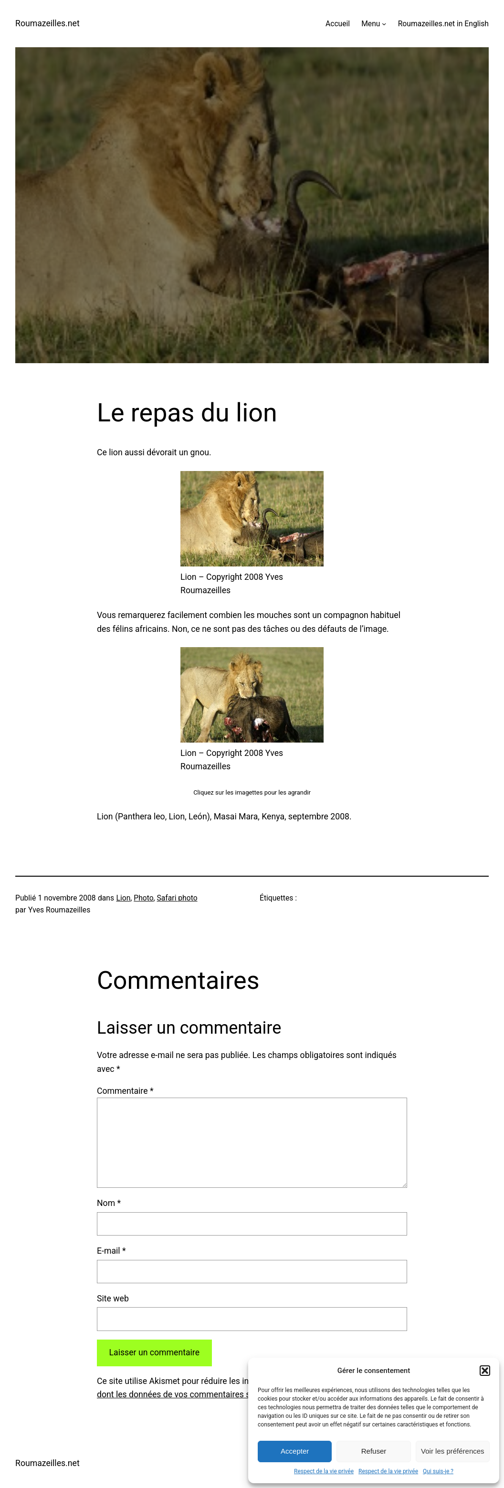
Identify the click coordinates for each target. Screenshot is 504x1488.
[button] (485, 1370)
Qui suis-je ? (438, 1471)
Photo (143, 897)
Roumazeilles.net (47, 23)
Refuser (374, 1451)
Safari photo (177, 897)
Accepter (295, 1451)
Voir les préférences (452, 1451)
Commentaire (125, 1091)
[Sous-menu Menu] (384, 23)
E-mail (111, 1251)
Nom (109, 1203)
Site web (113, 1298)
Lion (123, 897)
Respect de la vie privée (324, 1471)
